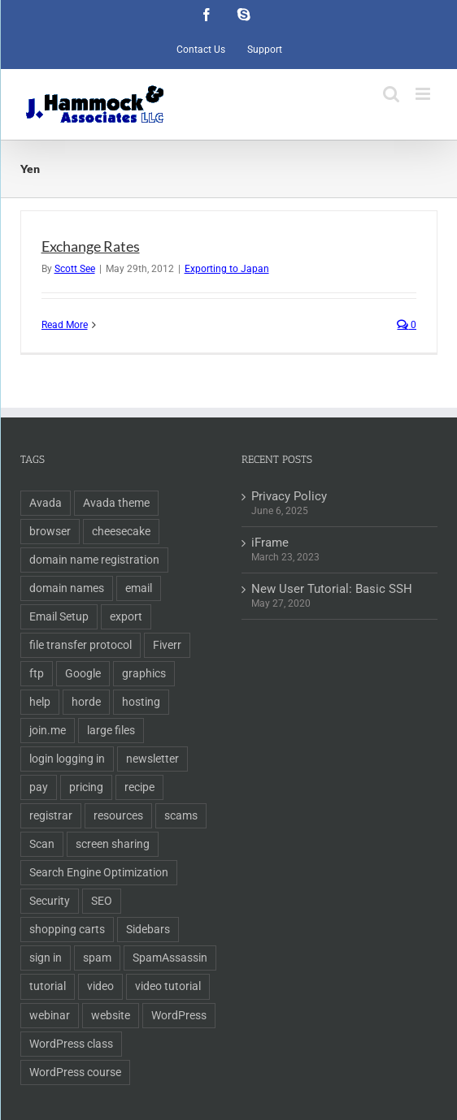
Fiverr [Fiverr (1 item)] (167, 644)
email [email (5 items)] (138, 588)
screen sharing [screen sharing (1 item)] (113, 843)
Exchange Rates (90, 246)
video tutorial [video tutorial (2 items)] (168, 985)
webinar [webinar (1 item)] (49, 1015)
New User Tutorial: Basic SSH (331, 589)
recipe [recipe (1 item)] (139, 787)
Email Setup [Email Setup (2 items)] (59, 616)
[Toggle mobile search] (391, 93)
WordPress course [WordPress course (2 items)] (75, 1072)
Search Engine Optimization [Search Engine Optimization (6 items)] (98, 872)
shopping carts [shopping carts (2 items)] (67, 929)
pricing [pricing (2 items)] (86, 787)
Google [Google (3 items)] (83, 673)
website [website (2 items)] (110, 1015)
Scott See (74, 269)
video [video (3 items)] (100, 985)
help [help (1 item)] (39, 701)
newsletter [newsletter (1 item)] (152, 758)
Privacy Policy (289, 496)
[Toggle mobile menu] (424, 93)
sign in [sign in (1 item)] (45, 957)
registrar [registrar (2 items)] (50, 815)
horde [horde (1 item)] (86, 701)
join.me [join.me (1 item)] (47, 730)
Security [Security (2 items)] (49, 900)
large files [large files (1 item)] (111, 730)
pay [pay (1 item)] (38, 787)
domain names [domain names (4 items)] (66, 588)
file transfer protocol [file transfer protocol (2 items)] (80, 644)
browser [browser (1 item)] (50, 531)
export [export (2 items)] (126, 616)
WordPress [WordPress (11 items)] (179, 1015)
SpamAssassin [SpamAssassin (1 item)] (170, 957)
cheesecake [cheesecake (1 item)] (121, 531)
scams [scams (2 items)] (181, 815)
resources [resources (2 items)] (118, 815)
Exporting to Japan (227, 269)
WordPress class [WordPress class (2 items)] (71, 1043)
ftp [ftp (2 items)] (36, 673)
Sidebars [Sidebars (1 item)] (148, 929)
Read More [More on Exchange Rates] (64, 325)
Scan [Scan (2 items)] (41, 843)
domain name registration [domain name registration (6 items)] (94, 559)
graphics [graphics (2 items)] (144, 673)
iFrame (270, 542)
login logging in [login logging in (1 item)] (67, 758)
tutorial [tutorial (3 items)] (47, 985)
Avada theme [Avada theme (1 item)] (116, 502)
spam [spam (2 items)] (97, 957)
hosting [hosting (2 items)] (141, 701)
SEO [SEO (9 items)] (101, 900)
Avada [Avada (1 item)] (45, 502)
